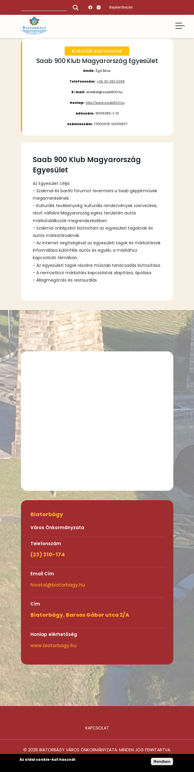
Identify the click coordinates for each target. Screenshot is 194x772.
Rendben (162, 761)
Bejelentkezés (121, 7)
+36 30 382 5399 (111, 81)
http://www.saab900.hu (105, 102)
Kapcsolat (97, 728)
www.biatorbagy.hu (53, 645)
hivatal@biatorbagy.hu (57, 585)
